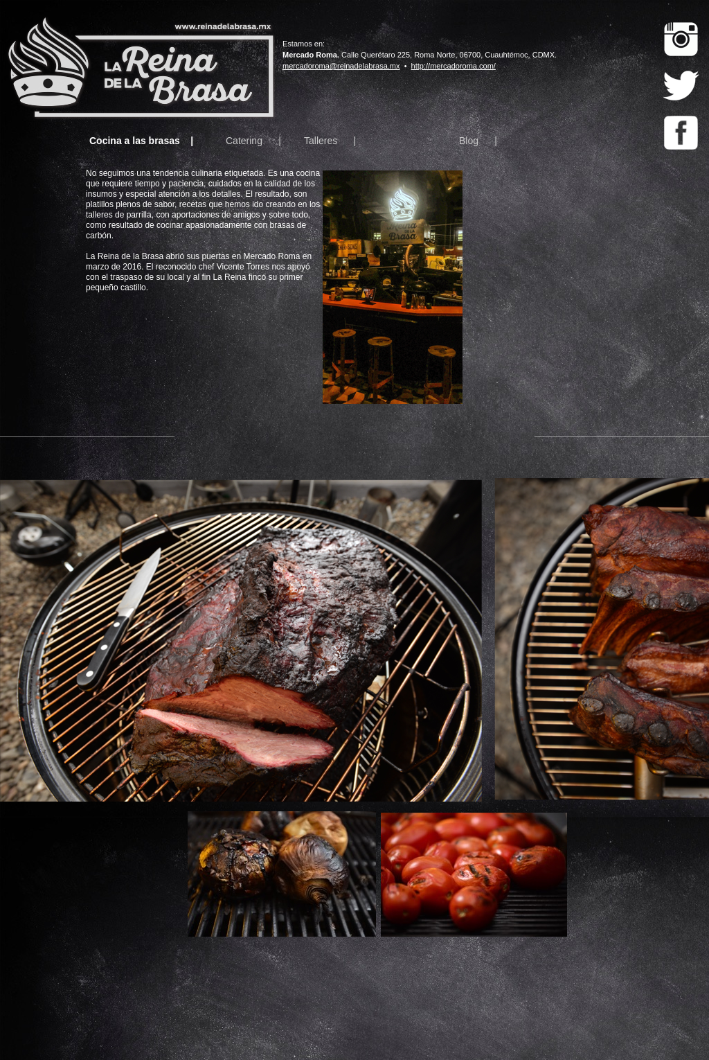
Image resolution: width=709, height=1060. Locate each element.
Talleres (320, 140)
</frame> (585, 288)
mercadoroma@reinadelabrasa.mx (341, 66)
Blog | (478, 140)
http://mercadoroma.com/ (453, 66)
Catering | (253, 140)
